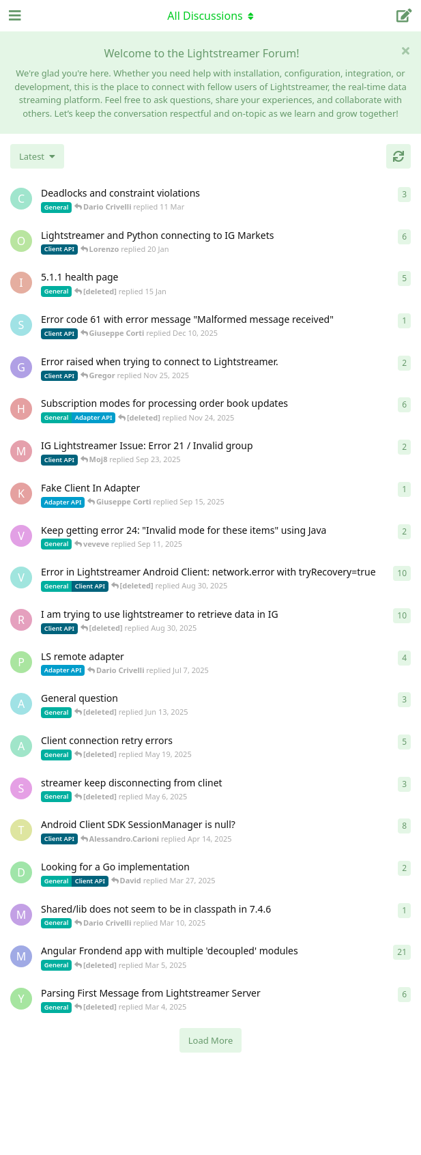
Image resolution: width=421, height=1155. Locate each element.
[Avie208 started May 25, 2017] (21, 704)
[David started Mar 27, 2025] (21, 872)
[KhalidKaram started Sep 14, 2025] (21, 493)
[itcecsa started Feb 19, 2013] (21, 283)
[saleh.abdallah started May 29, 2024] (21, 788)
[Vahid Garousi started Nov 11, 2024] (21, 577)
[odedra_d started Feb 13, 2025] (21, 241)
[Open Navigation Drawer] (13, 15)
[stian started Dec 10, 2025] (21, 325)
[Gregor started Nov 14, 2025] (21, 367)
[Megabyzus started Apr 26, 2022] (21, 956)
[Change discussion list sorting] (37, 156)
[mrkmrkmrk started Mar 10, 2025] (21, 915)
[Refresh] (398, 156)
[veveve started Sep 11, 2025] (21, 536)
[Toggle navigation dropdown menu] (211, 15)
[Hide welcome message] (405, 50)
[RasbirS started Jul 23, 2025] (21, 620)
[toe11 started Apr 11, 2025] (21, 830)
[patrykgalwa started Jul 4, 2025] (21, 662)
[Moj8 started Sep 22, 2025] (21, 451)
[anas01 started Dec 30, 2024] (21, 746)
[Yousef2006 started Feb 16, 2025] (21, 999)
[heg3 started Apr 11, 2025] (21, 409)
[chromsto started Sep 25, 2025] (21, 199)
